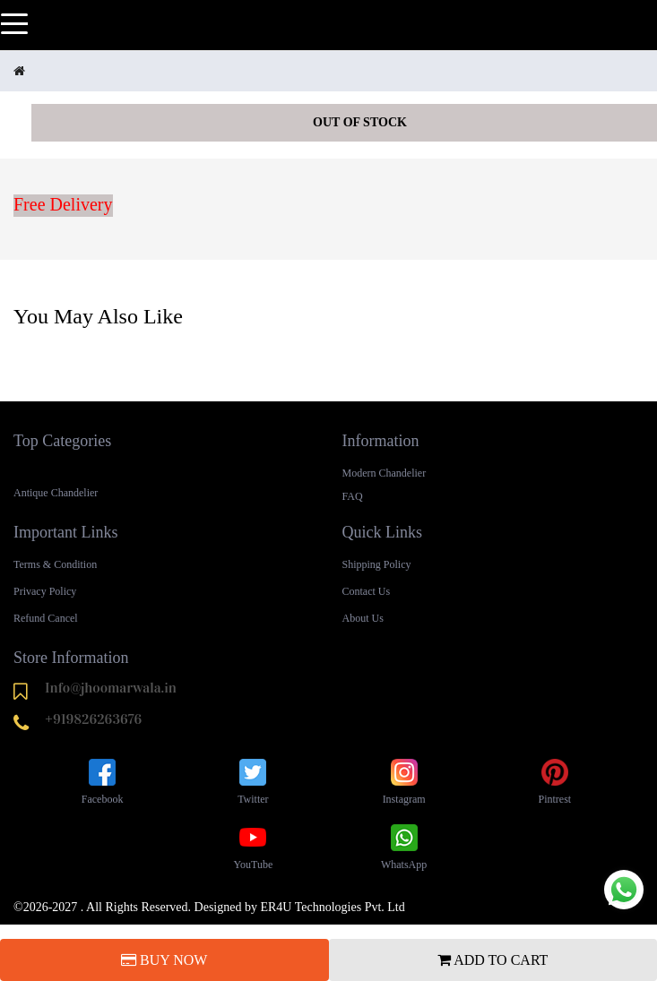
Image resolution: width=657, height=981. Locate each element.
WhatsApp (404, 846)
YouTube (253, 846)
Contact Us (366, 591)
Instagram (404, 780)
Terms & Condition (55, 564)
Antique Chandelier (55, 492)
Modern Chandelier (384, 473)
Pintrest (555, 780)
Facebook (103, 780)
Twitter (253, 780)
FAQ (352, 496)
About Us (363, 618)
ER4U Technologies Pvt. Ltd (332, 907)
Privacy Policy (44, 591)
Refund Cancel (45, 618)
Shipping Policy (376, 564)
